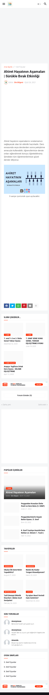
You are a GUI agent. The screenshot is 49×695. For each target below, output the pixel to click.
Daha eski (42, 405)
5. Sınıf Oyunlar (10, 662)
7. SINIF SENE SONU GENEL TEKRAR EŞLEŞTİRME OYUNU (34, 340)
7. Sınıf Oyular (19, 67)
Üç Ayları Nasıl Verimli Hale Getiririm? (35, 596)
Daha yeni (7, 405)
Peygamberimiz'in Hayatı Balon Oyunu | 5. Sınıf (31, 518)
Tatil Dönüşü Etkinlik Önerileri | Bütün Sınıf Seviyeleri (13, 597)
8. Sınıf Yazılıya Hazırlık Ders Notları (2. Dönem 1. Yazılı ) (33, 531)
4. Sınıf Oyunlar (10, 676)
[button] (3, 4)
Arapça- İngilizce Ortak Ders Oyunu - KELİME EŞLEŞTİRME (13, 368)
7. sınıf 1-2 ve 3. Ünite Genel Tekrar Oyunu (13, 339)
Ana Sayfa (8, 67)
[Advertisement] (24, 35)
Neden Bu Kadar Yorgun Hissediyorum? (35, 571)
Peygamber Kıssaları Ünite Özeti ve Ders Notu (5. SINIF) (33, 505)
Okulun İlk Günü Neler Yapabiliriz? (13, 571)
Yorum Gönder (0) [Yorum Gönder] (24, 395)
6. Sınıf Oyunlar (10, 667)
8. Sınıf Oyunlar (10, 671)
